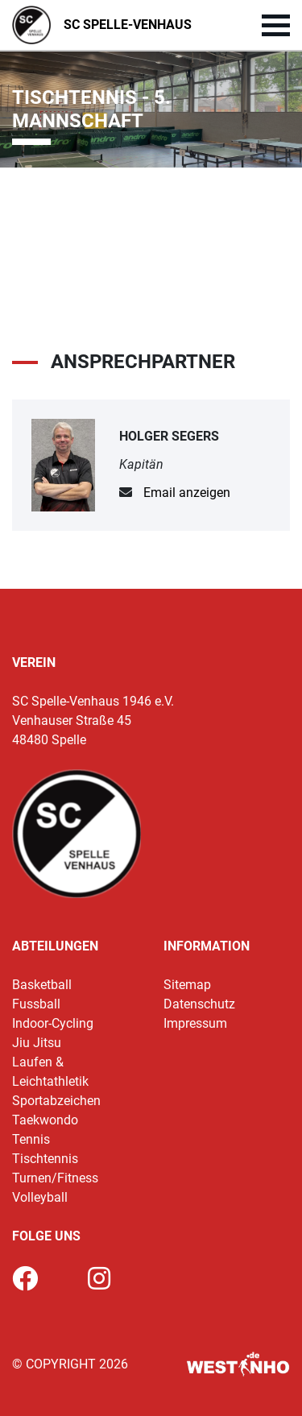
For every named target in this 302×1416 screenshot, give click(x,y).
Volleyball (40, 1197)
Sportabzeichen (56, 1100)
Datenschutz (199, 1004)
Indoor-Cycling (52, 1023)
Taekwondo (45, 1120)
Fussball (36, 1004)
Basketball (42, 984)
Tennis (31, 1139)
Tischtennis (45, 1158)
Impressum (195, 1023)
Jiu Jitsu (36, 1042)
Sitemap (187, 984)
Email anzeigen (186, 492)
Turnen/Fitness (55, 1178)
